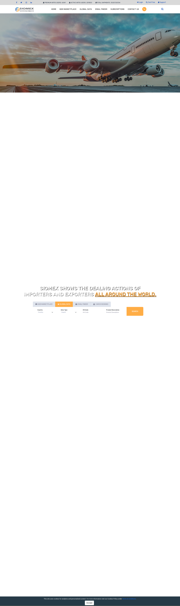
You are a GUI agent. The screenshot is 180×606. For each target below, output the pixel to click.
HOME (53, 9)
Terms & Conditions (129, 599)
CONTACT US (133, 9)
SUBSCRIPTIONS (117, 9)
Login (140, 2)
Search (135, 311)
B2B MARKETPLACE (68, 9)
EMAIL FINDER (101, 9)
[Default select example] (46, 312)
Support (162, 2)
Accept (89, 603)
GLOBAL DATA (86, 9)
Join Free (150, 2)
